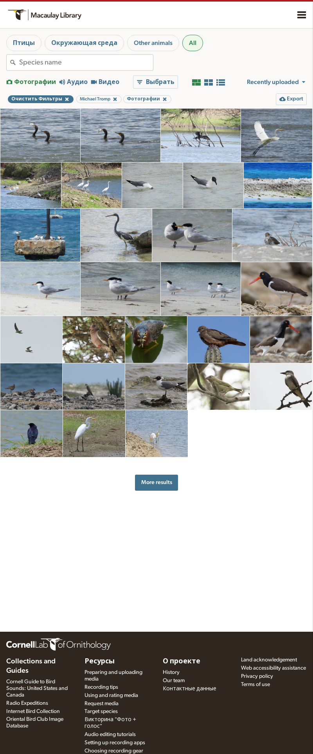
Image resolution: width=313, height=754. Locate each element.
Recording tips (101, 687)
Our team (174, 680)
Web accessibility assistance (273, 668)
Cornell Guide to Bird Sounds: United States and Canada (37, 688)
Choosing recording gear (114, 751)
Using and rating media (111, 695)
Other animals (153, 43)
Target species (101, 711)
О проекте (181, 661)
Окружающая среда (84, 43)
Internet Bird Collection (33, 711)
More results (156, 482)
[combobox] (86, 62)
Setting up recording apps (115, 742)
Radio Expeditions (27, 703)
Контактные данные (189, 688)
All (192, 43)
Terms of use (255, 684)
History (171, 672)
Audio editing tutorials (110, 734)
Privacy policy (257, 676)
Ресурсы (100, 661)
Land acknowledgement (269, 660)
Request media (102, 703)
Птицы (24, 43)
